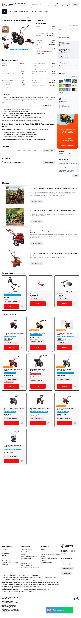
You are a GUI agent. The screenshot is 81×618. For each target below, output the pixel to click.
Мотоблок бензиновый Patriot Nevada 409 (40, 409)
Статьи (40, 11)
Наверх (76, 175)
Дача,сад (4, 17)
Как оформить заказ (26, 565)
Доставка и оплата (24, 11)
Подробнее (62, 92)
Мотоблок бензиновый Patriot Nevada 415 (14, 409)
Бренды (46, 11)
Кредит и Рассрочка (26, 551)
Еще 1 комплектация (9, 381)
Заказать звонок (67, 568)
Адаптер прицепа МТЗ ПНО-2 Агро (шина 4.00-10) (13, 292)
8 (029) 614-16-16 (68, 551)
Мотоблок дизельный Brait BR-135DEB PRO (65, 334)
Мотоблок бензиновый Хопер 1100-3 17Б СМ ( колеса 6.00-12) (13, 370)
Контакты (33, 11)
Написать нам (66, 573)
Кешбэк (23, 554)
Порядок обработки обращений (30, 567)
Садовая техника (12, 17)
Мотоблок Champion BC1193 (37, 333)
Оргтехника (5, 564)
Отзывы (43, 556)
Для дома (4, 558)
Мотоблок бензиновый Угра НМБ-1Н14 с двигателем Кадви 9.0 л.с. (39, 371)
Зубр (28, 17)
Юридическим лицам (47, 551)
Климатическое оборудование (10, 562)
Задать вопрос (49, 162)
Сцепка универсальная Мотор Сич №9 (39, 292)
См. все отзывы (31, 150)
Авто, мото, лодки (6, 560)
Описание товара (40, 53)
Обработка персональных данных (50, 554)
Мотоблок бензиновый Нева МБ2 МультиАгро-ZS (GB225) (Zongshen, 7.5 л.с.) (13, 446)
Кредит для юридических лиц (29, 556)
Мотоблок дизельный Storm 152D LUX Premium (14, 334)
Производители (25, 563)
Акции (15, 11)
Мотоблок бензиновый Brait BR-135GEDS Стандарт (65, 409)
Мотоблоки (21, 17)
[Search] (44, 5)
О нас (10, 11)
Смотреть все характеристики (44, 51)
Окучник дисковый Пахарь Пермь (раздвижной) (65, 292)
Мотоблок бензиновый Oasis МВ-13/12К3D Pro (64, 370)
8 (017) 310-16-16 (68, 558)
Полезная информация (27, 558)
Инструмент (5, 555)
